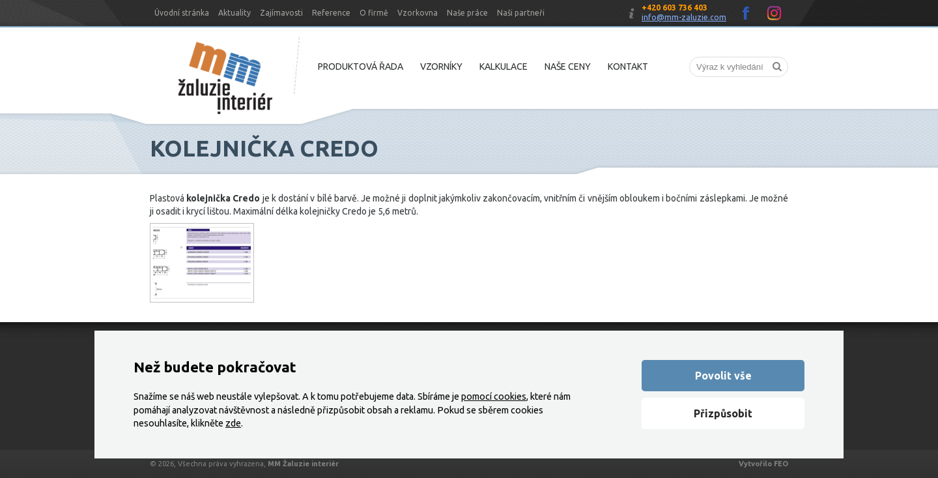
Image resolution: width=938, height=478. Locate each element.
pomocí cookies (493, 396)
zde (233, 423)
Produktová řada (360, 66)
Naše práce (467, 12)
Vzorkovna (417, 12)
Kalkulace (503, 66)
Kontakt (628, 66)
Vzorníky (441, 66)
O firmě (374, 12)
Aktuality (234, 12)
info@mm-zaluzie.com (684, 17)
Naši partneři (521, 12)
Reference (331, 12)
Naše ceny (568, 66)
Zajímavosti (281, 12)
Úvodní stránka (181, 12)
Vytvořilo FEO (763, 464)
